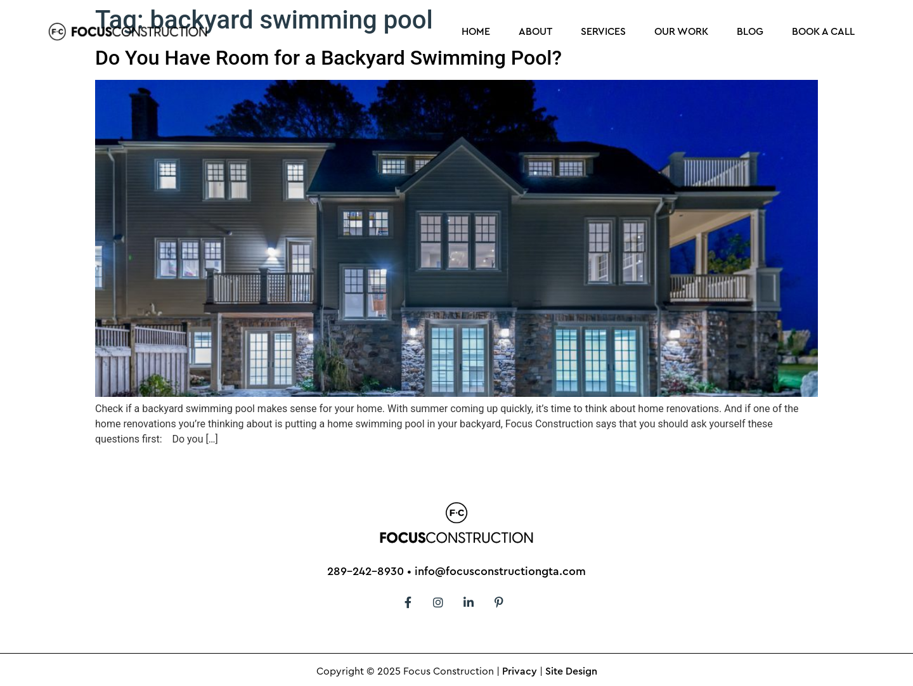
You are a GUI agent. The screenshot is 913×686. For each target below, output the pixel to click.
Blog (750, 32)
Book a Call (823, 32)
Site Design (571, 671)
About (535, 32)
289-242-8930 (365, 571)
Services (603, 32)
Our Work (681, 32)
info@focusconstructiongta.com (500, 571)
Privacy (519, 671)
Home (476, 32)
